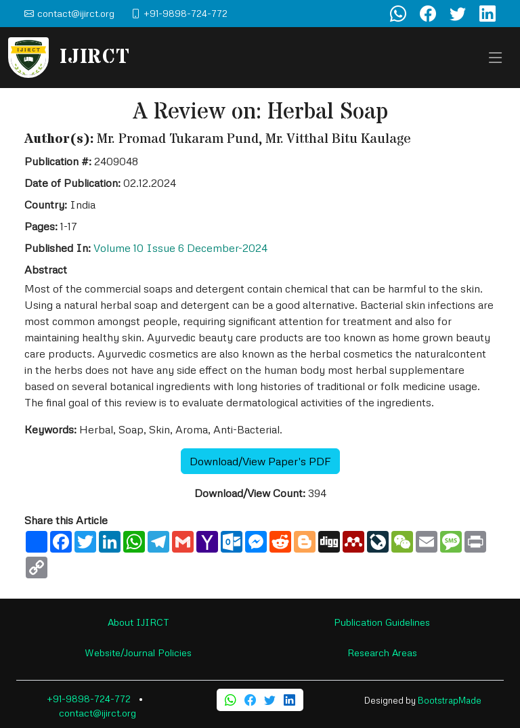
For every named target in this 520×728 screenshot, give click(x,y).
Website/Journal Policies (138, 652)
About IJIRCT (138, 622)
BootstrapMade (449, 700)
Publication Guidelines (382, 622)
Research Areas (382, 652)
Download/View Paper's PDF (260, 461)
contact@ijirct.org (97, 713)
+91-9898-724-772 (89, 698)
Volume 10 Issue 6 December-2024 (180, 248)
